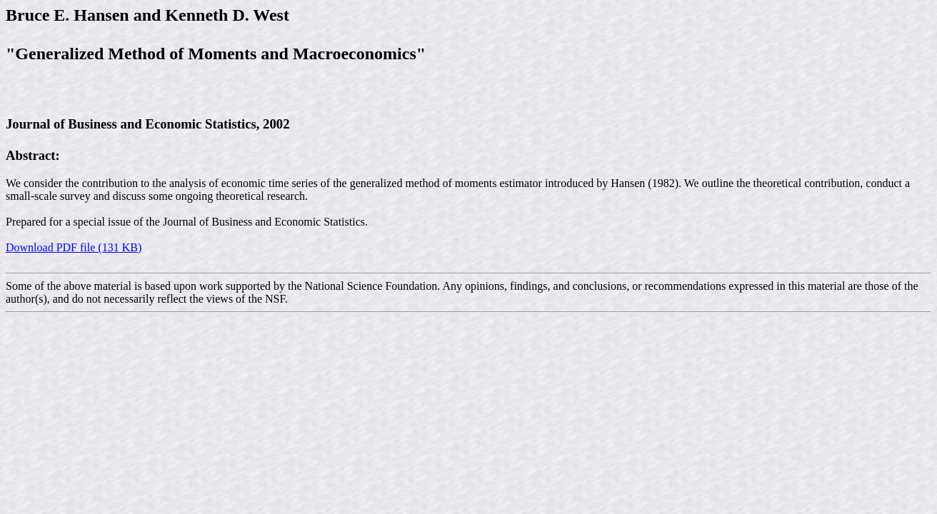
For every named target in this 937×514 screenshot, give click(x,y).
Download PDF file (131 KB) (73, 247)
